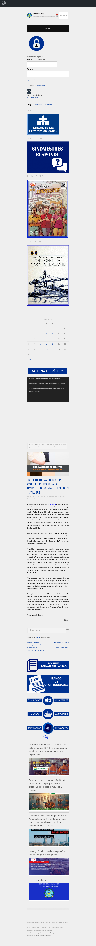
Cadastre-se (48, 105)
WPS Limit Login (32, 98)
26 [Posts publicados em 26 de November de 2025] (47, 349)
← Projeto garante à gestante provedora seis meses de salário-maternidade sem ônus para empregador (35, 648)
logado (38, 637)
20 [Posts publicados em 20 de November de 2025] (53, 344)
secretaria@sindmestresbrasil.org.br (43, 933)
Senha (30, 69)
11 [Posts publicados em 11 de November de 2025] (40, 339)
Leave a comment (59, 496)
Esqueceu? (39, 105)
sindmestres (30, 496)
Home (36, 444)
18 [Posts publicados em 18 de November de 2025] (40, 344)
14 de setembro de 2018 (44, 496)
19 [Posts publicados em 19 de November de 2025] (47, 344)
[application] (48, 389)
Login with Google (33, 80)
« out (29, 360)
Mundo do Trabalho (33, 499)
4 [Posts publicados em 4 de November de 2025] (40, 333)
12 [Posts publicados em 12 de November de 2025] (47, 339)
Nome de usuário (36, 59)
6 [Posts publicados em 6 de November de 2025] (52, 333)
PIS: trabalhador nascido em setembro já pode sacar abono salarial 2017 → (61, 645)
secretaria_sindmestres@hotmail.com (39, 935)
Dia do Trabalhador (38, 880)
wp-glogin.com (40, 85)
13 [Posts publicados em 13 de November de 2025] (53, 339)
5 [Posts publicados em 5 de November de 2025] (46, 333)
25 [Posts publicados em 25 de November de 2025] (40, 349)
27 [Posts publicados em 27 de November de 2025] (53, 349)
